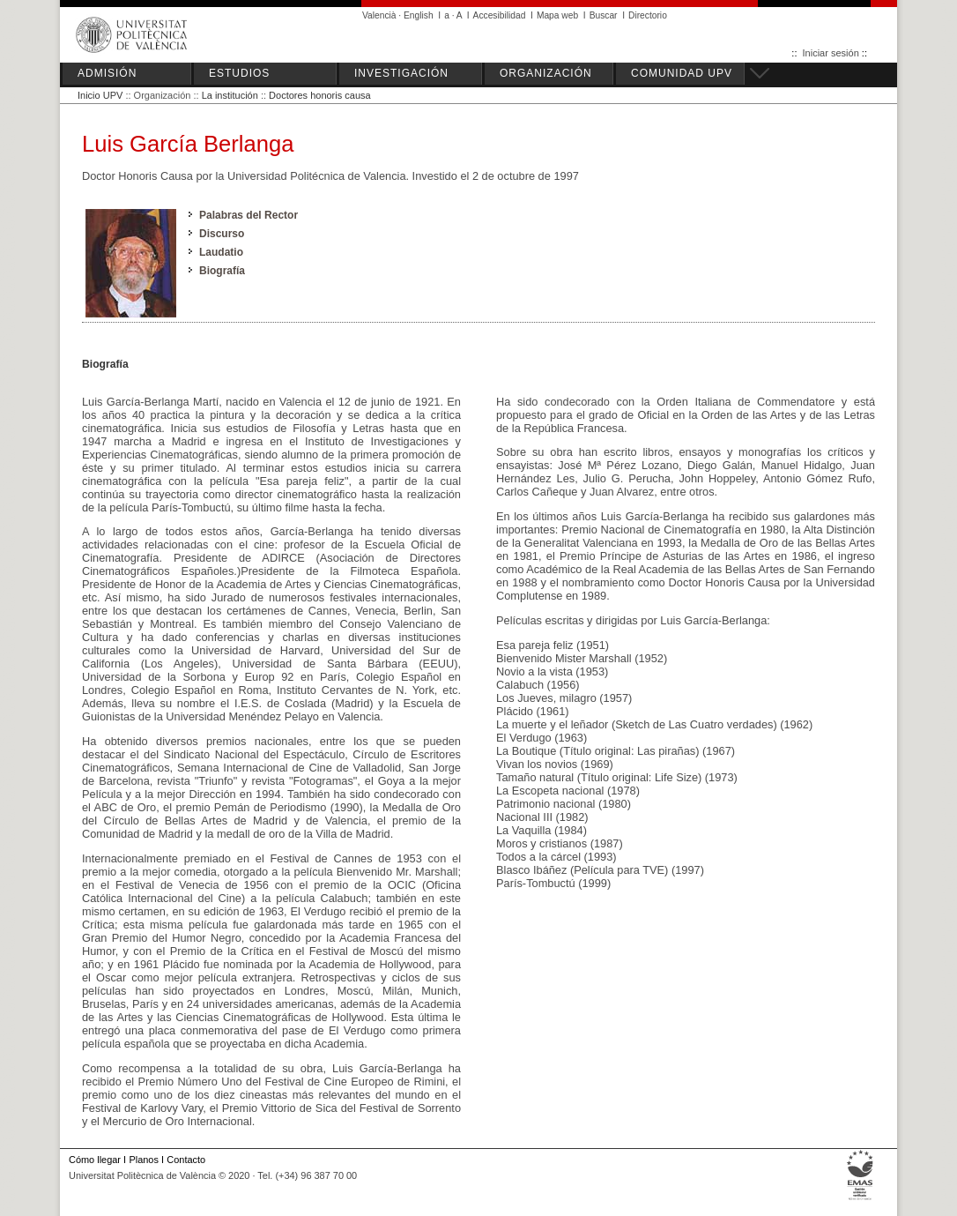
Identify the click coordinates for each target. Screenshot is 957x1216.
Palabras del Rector (248, 215)
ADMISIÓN (107, 73)
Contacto (186, 1159)
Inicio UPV (100, 95)
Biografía (222, 271)
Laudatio (221, 252)
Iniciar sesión (831, 53)
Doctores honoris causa (320, 95)
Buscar (604, 15)
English (419, 15)
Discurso (221, 234)
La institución (230, 95)
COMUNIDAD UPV (681, 73)
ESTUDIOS (239, 73)
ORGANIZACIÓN (546, 73)
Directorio (647, 15)
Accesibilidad (499, 15)
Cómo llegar (95, 1159)
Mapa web (557, 15)
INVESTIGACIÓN (401, 73)
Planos (143, 1159)
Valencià (379, 15)
